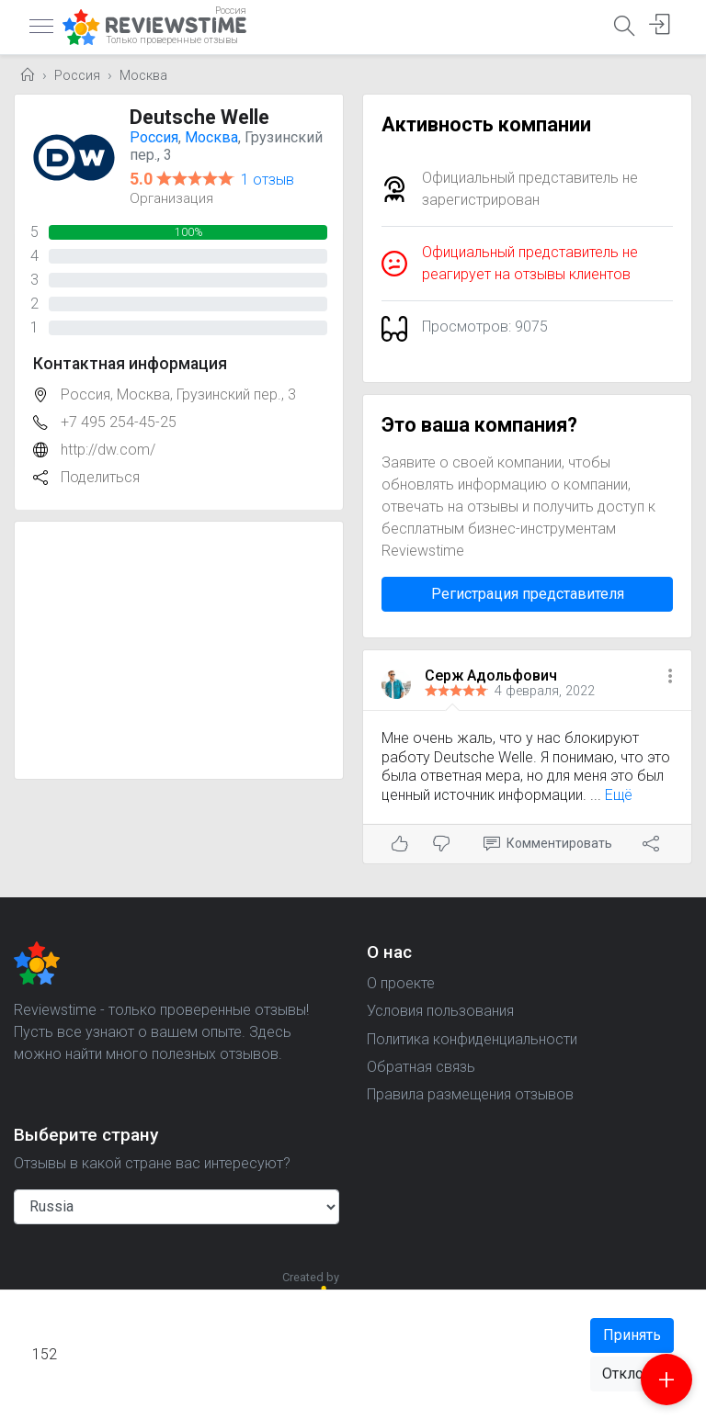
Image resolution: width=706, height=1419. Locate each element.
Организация (171, 198)
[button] (670, 677)
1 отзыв (267, 179)
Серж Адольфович (491, 675)
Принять (632, 1335)
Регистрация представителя (527, 594)
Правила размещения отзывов (470, 1094)
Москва (143, 76)
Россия (77, 76)
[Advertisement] (179, 650)
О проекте (401, 983)
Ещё (618, 795)
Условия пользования (440, 1010)
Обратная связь (421, 1067)
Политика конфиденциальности (472, 1039)
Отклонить (638, 1373)
